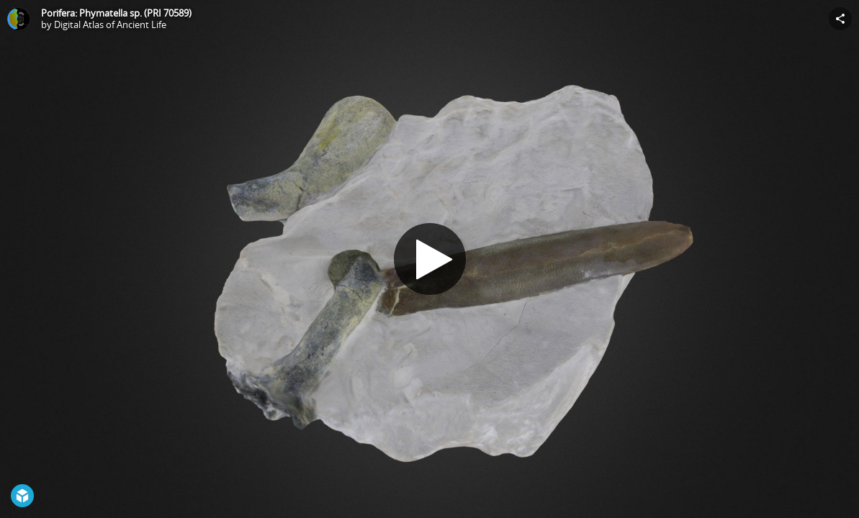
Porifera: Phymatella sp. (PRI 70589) (116, 12)
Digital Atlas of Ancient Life (110, 24)
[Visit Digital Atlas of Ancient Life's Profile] (18, 18)
